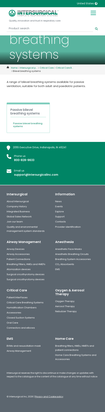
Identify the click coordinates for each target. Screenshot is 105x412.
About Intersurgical (18, 201)
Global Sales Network (19, 216)
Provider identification (68, 227)
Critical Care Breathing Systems (25, 302)
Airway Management (19, 351)
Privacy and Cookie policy (49, 396)
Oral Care (12, 322)
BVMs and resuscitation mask (24, 346)
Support (60, 216)
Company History (17, 206)
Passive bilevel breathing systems (27, 125)
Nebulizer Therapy (66, 311)
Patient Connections (18, 259)
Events (59, 206)
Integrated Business (18, 211)
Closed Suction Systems (21, 317)
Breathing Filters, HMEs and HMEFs (26, 264)
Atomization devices (19, 269)
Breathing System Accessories (73, 259)
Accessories (14, 312)
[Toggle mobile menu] (93, 12)
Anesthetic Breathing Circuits (72, 254)
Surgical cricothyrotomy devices (25, 274)
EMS (57, 269)
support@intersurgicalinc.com (36, 175)
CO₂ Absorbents (64, 264)
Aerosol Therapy (65, 306)
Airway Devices (15, 249)
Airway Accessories (18, 254)
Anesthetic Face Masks (68, 249)
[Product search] (50, 28)
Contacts (60, 221)
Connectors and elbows (21, 327)
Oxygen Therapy (64, 301)
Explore (59, 211)
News (58, 201)
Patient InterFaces (17, 297)
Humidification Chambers (21, 307)
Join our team (15, 221)
